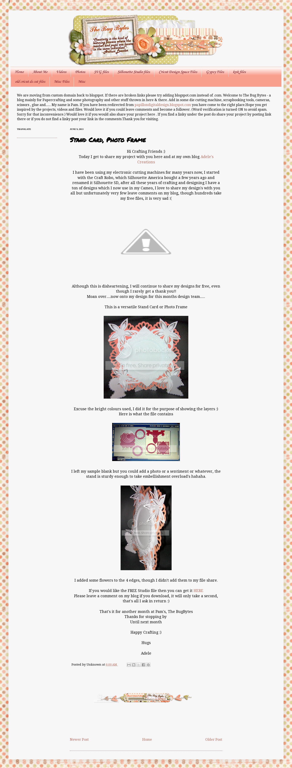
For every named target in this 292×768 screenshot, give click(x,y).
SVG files (101, 72)
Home (19, 72)
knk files (239, 72)
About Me (40, 72)
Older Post (213, 740)
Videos (61, 72)
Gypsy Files (215, 72)
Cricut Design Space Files (178, 72)
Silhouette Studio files (133, 72)
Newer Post (79, 740)
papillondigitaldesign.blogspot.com (163, 105)
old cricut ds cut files (30, 81)
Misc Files (61, 81)
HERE (198, 591)
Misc (81, 81)
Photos (80, 72)
